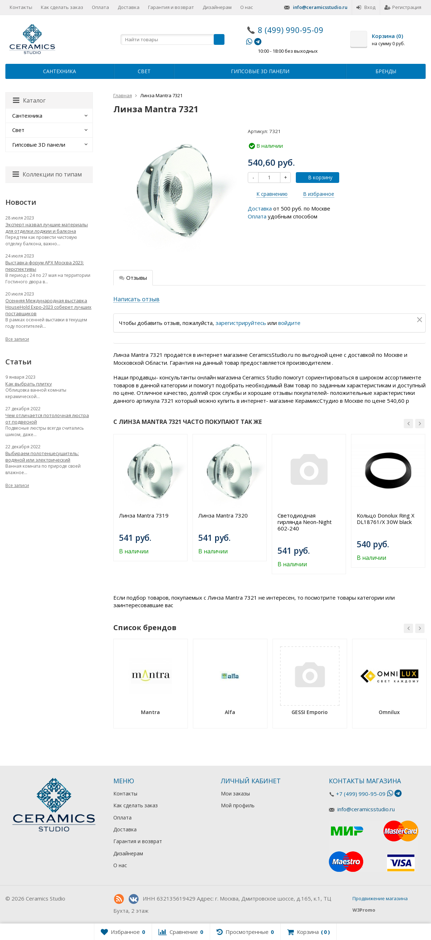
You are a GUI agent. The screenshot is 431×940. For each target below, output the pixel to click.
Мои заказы (235, 793)
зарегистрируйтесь (241, 322)
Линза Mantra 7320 (223, 515)
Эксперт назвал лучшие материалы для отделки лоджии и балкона (46, 227)
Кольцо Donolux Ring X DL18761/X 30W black (386, 518)
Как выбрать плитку (28, 384)
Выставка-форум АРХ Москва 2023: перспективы (44, 265)
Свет (144, 71)
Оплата (100, 7)
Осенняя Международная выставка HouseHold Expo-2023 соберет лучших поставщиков (48, 307)
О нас (246, 7)
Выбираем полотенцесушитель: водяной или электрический (42, 456)
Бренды (385, 71)
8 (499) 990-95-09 (290, 29)
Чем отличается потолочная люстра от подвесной (47, 418)
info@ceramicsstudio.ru (320, 7)
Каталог (29, 100)
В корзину (316, 177)
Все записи (17, 339)
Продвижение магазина (380, 898)
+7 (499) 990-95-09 (360, 793)
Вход (365, 7)
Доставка (128, 7)
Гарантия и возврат (171, 7)
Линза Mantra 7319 (144, 515)
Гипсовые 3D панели (260, 71)
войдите (289, 322)
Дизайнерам (217, 7)
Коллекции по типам (47, 174)
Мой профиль (238, 805)
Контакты (21, 7)
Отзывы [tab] (133, 277)
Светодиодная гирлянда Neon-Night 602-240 (305, 522)
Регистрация (402, 7)
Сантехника (59, 71)
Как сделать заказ (62, 7)
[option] (150, 497)
